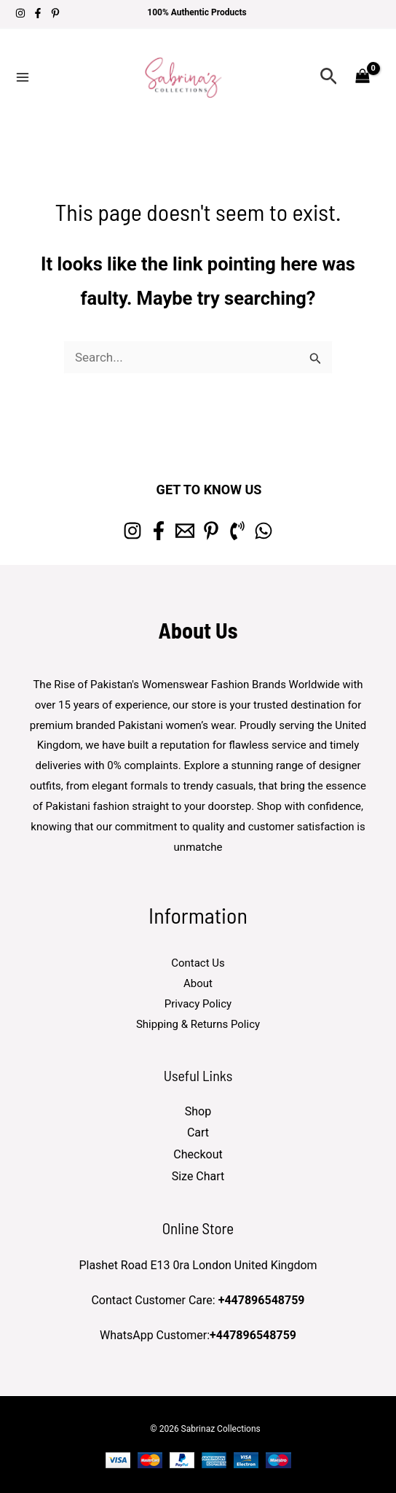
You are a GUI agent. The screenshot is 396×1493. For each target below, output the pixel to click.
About (198, 983)
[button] (329, 77)
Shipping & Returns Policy (198, 1024)
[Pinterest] (55, 13)
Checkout (197, 1154)
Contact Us (198, 963)
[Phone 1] (237, 530)
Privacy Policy (198, 1003)
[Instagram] (20, 13)
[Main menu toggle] (22, 77)
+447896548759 (261, 1300)
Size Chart (198, 1176)
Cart (198, 1132)
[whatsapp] (263, 530)
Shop (198, 1111)
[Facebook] (38, 13)
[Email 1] (184, 530)
